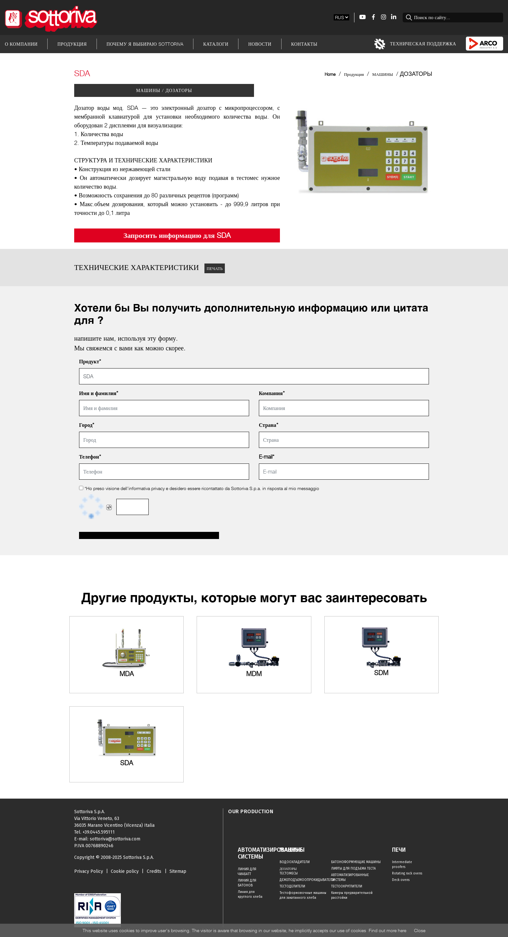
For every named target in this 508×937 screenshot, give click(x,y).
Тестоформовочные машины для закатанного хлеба (303, 895)
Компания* (272, 393)
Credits (154, 871)
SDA (126, 763)
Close (419, 930)
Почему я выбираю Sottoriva (145, 44)
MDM (254, 674)
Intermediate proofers (402, 864)
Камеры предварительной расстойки (352, 895)
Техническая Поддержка (415, 44)
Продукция (72, 44)
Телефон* (90, 457)
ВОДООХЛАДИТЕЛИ (295, 862)
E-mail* (266, 457)
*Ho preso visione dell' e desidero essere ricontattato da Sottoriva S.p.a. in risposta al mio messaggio (199, 488)
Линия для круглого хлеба (250, 894)
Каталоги (215, 44)
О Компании (21, 44)
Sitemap (177, 871)
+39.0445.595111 (99, 832)
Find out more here (387, 930)
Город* (86, 425)
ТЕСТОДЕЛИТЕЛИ (292, 886)
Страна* (268, 425)
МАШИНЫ (382, 74)
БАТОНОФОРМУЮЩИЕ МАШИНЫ (356, 862)
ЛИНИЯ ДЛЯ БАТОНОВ (247, 883)
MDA (127, 674)
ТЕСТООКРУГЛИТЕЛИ (346, 886)
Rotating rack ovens (407, 873)
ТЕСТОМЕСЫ (289, 873)
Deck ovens (401, 880)
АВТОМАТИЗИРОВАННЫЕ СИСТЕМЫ (350, 877)
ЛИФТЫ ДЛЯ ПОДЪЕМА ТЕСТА (353, 869)
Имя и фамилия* (98, 393)
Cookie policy (125, 871)
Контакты (304, 44)
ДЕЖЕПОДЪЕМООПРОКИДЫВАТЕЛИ (305, 880)
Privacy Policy (88, 871)
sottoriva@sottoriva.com (115, 839)
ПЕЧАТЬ (215, 268)
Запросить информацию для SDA (177, 235)
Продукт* (90, 361)
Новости (259, 44)
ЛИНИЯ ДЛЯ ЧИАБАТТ (247, 871)
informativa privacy (147, 488)
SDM (381, 673)
